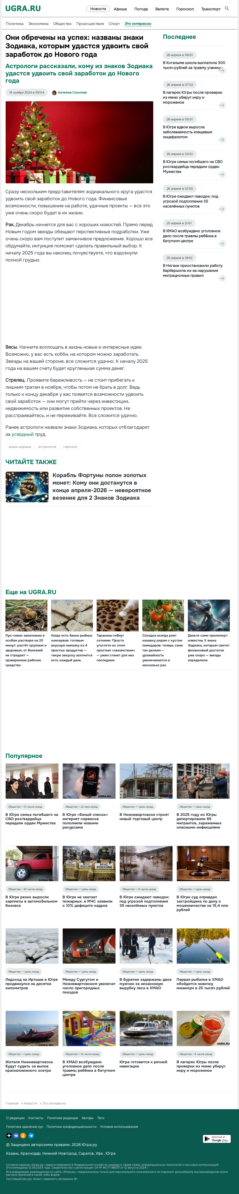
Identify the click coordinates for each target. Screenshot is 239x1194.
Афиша (120, 9)
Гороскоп (185, 9)
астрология (47, 447)
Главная (12, 1103)
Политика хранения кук (24, 1126)
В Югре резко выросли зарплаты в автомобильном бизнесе (31, 901)
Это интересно (137, 23)
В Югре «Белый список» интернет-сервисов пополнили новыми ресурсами (85, 821)
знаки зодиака (19, 447)
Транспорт (210, 9)
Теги (100, 1118)
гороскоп (70, 447)
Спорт (114, 23)
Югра (110, 1153)
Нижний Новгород (59, 1153)
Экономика (38, 23)
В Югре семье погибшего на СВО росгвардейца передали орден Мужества (31, 819)
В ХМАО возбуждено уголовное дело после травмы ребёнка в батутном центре (88, 1068)
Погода (141, 9)
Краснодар (31, 1153)
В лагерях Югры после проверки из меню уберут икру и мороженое (201, 1066)
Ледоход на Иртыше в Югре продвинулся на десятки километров (31, 983)
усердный (23, 434)
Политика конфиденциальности (71, 1126)
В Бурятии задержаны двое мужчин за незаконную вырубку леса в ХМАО (146, 983)
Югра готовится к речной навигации (143, 1064)
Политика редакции (62, 1118)
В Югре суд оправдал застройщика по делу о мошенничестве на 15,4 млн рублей (202, 903)
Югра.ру (89, 1144)
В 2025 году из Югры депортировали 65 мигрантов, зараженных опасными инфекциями (199, 821)
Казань (12, 1153)
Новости (98, 8)
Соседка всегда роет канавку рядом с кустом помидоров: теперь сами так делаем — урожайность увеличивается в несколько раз (162, 650)
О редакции (15, 1118)
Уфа (99, 1153)
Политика (15, 23)
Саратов (86, 1153)
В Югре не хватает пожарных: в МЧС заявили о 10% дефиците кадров (87, 901)
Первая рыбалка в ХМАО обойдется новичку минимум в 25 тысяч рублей (203, 983)
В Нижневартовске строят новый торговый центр (144, 816)
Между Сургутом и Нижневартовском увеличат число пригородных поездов (88, 986)
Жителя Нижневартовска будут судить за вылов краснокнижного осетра (29, 1066)
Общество (62, 23)
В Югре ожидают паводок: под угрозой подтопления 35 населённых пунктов (144, 901)
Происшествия (90, 23)
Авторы (88, 1118)
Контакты (35, 1118)
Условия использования (119, 1126)
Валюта (162, 9)
